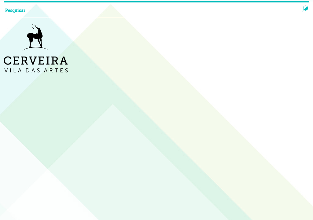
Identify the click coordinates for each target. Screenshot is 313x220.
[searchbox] (145, 10)
